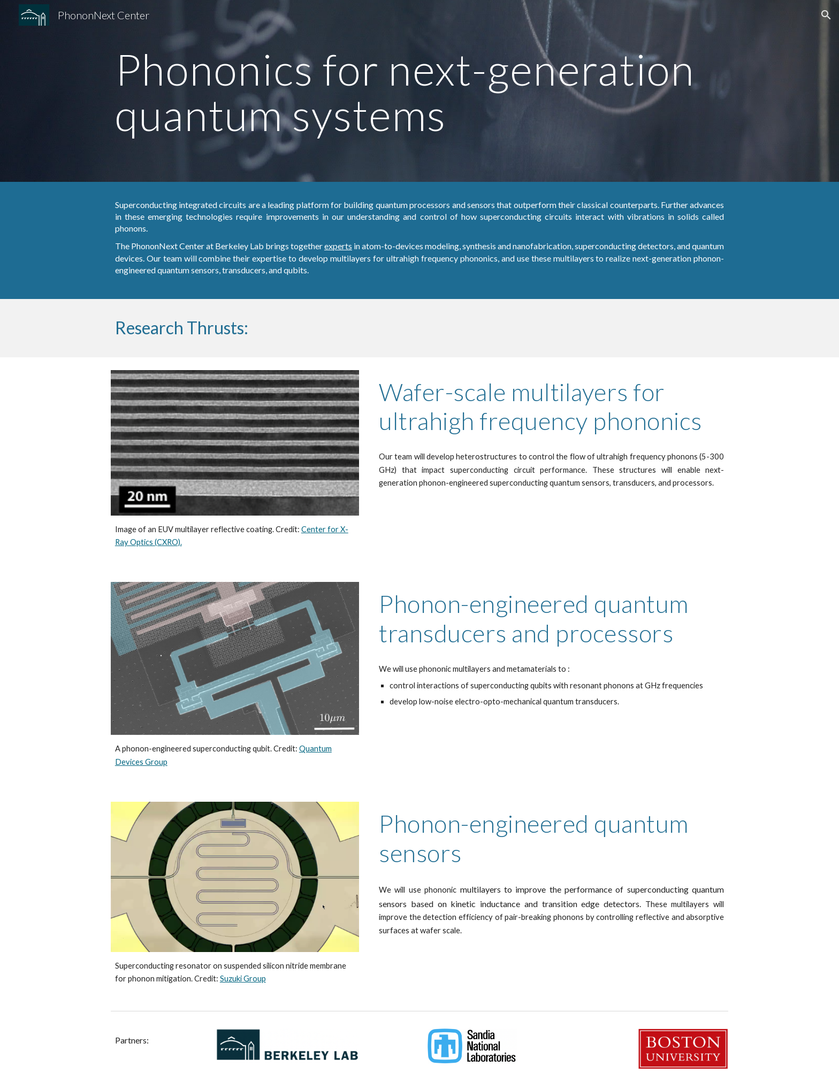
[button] (826, 15)
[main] (419, 91)
